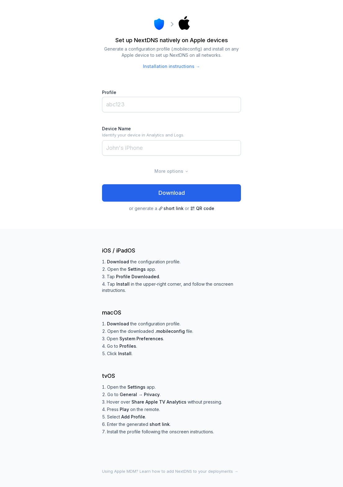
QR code (202, 208)
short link (171, 208)
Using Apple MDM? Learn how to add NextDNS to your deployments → (170, 471)
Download (171, 193)
